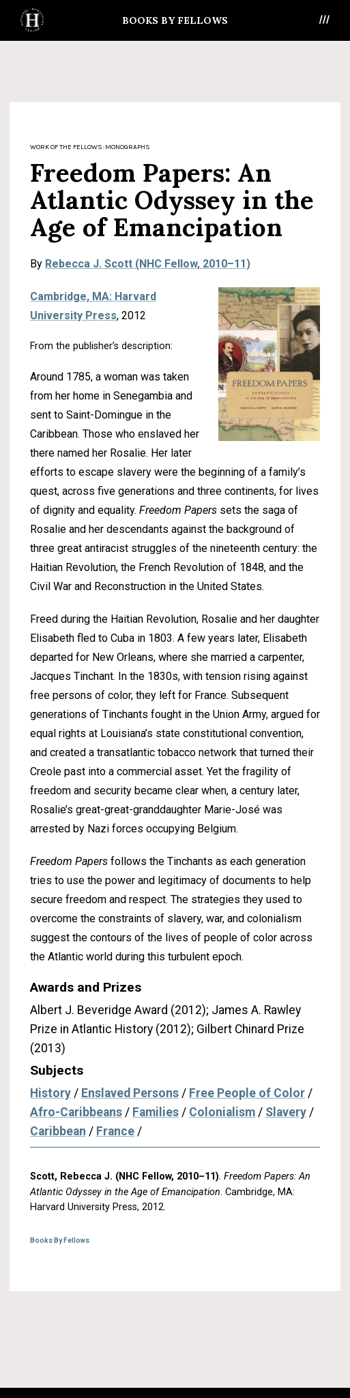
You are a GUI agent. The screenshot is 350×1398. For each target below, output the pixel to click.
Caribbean (58, 1131)
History (50, 1093)
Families (155, 1112)
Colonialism (222, 1112)
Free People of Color (247, 1093)
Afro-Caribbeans (76, 1112)
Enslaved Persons (130, 1093)
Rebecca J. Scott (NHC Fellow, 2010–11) (147, 263)
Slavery (285, 1112)
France (115, 1131)
